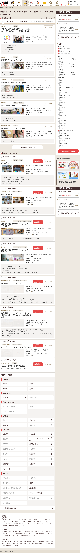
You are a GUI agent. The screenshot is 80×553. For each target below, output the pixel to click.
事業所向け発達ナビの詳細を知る (68, 182)
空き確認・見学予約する (38, 161)
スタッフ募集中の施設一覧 (47, 18)
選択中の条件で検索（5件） (68, 151)
